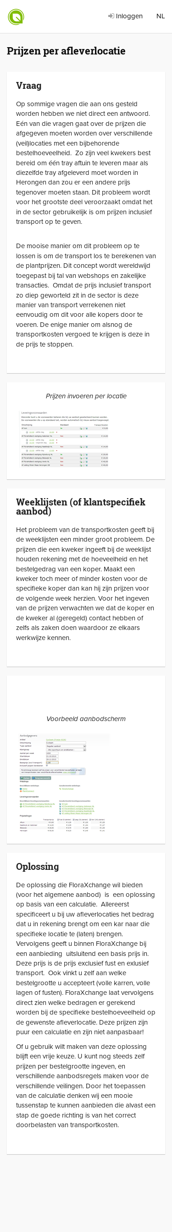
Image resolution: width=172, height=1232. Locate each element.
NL (160, 16)
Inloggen (125, 16)
